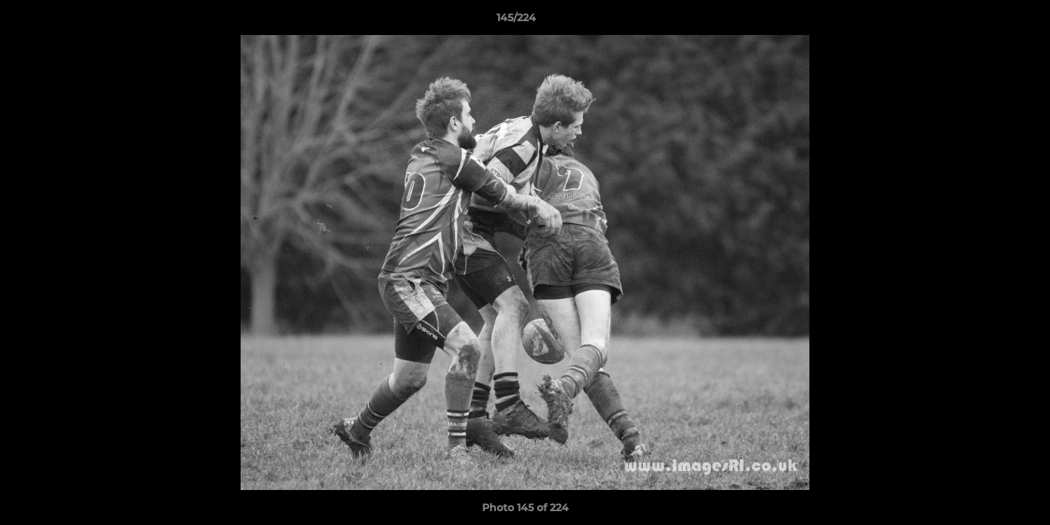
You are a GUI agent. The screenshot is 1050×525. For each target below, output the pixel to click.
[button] (989, 21)
